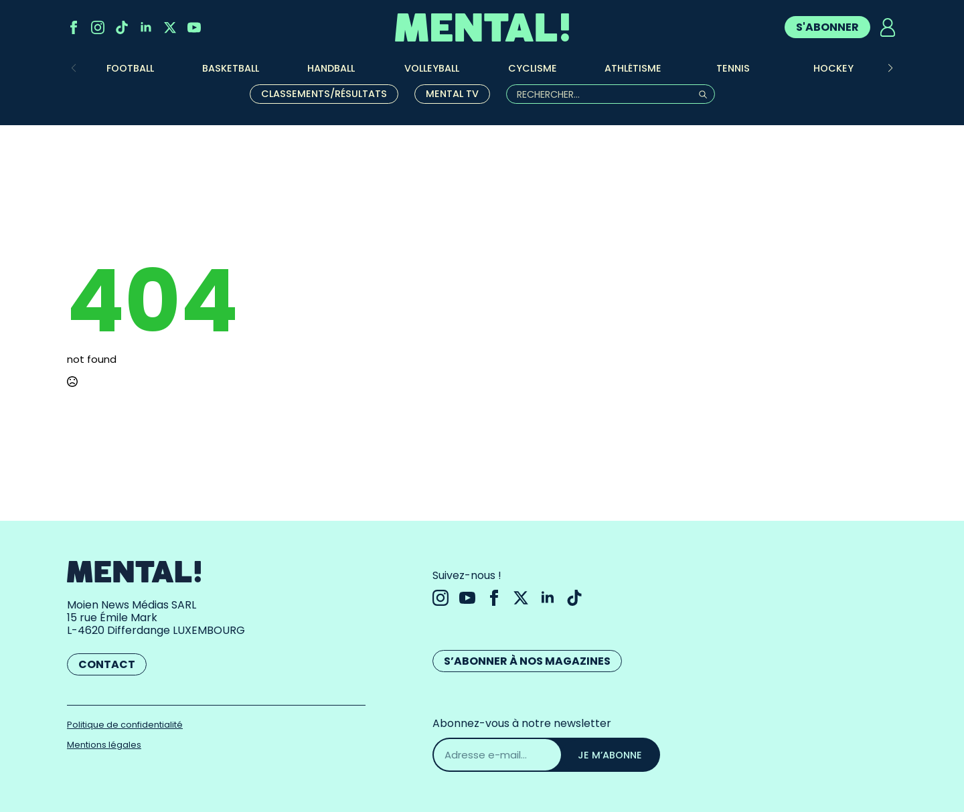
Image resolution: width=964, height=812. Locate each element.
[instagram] (97, 27)
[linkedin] (146, 27)
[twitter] (170, 27)
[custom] (122, 27)
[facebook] (73, 27)
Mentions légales (104, 744)
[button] (890, 68)
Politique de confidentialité (125, 724)
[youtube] (194, 27)
